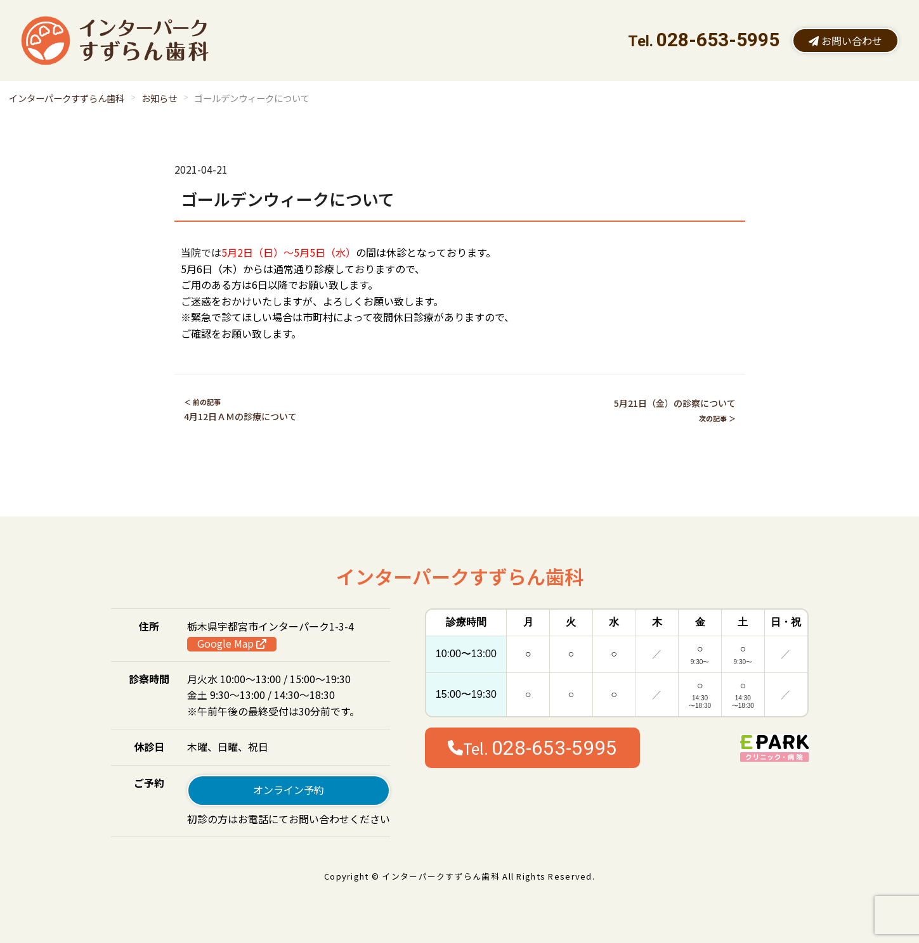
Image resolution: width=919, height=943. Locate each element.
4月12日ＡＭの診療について (240, 416)
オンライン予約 (288, 789)
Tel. (532, 748)
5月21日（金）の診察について (675, 403)
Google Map (231, 644)
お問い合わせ (845, 40)
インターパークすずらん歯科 (66, 98)
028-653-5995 (717, 40)
